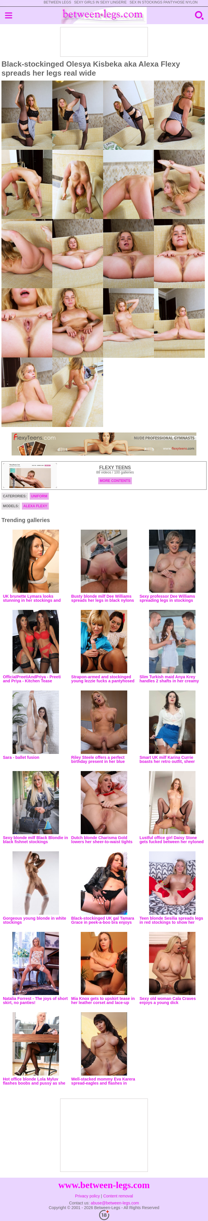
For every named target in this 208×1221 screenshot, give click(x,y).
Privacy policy (87, 1196)
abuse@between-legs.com (115, 1203)
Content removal (118, 1196)
